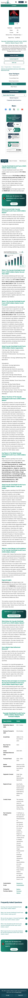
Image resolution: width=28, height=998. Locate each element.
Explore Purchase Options (19, 891)
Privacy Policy (18, 992)
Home (2, 66)
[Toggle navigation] (26, 2)
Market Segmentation (14, 82)
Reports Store (8, 66)
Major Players (14, 87)
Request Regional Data (14, 615)
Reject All (20, 995)
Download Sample (14, 91)
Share (22, 266)
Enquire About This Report (14, 95)
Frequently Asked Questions (14, 100)
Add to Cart (14, 62)
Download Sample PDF (14, 59)
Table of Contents (13, 160)
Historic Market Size (13, 76)
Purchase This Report (14, 55)
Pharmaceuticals (16, 66)
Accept (7, 995)
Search (14, 5)
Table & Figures (22, 160)
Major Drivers (14, 84)
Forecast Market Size (14, 79)
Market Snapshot (14, 98)
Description (4, 161)
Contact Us (14, 203)
